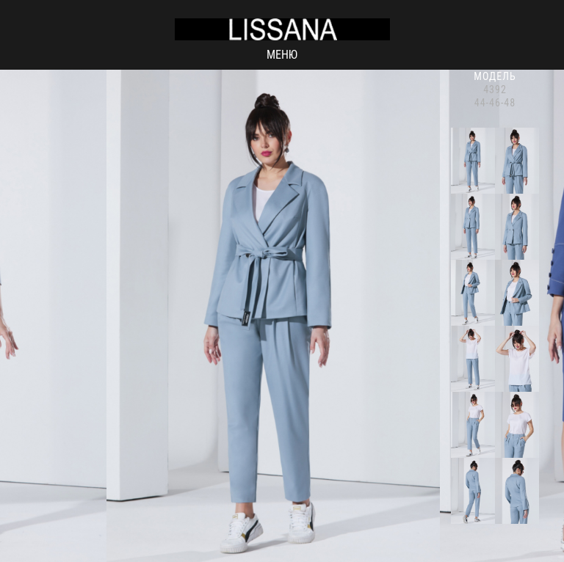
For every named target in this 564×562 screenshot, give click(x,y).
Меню (282, 55)
